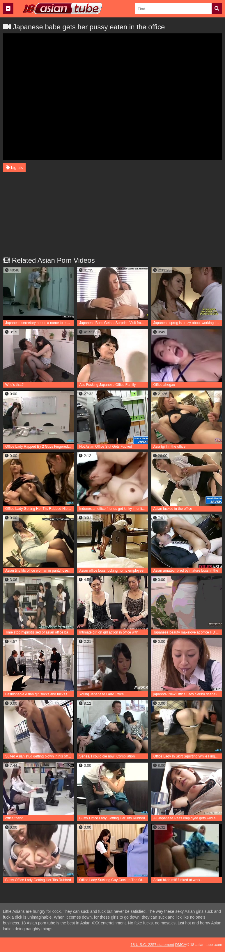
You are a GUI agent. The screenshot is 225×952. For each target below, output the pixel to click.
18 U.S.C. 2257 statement (152, 944)
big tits (14, 167)
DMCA (180, 944)
